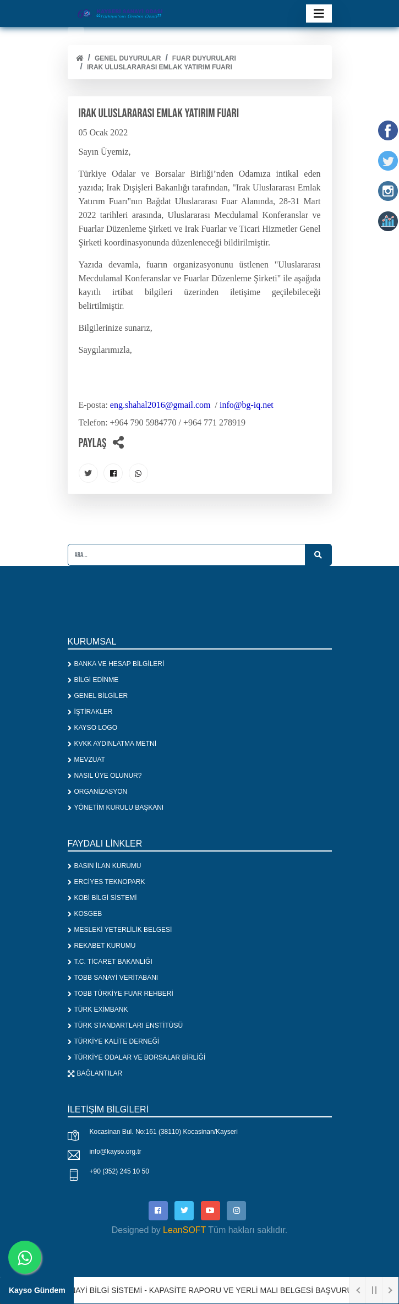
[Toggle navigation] (319, 13)
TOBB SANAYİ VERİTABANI (113, 977)
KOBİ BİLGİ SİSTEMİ (102, 898)
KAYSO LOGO (92, 728)
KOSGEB (85, 914)
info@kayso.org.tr (115, 1151)
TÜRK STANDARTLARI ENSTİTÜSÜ (125, 1025)
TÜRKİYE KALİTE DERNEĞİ (114, 1041)
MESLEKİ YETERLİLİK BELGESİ (120, 930)
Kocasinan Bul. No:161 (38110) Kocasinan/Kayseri (164, 1132)
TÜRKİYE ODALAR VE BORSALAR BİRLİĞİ (137, 1057)
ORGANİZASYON (98, 791)
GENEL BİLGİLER (98, 696)
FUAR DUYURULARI (204, 58)
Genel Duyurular (128, 58)
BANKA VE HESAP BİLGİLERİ (116, 664)
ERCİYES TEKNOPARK (106, 882)
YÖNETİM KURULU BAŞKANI (116, 807)
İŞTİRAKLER (90, 712)
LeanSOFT (184, 1230)
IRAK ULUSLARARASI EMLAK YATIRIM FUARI (159, 67)
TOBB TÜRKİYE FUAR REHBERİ (120, 993)
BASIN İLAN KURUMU (104, 866)
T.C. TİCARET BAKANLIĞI (110, 961)
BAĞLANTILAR (95, 1073)
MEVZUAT (86, 759)
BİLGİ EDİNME (93, 680)
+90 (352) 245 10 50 (119, 1171)
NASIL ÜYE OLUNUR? (105, 775)
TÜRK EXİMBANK (98, 1009)
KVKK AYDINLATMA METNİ (112, 744)
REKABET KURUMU (102, 946)
